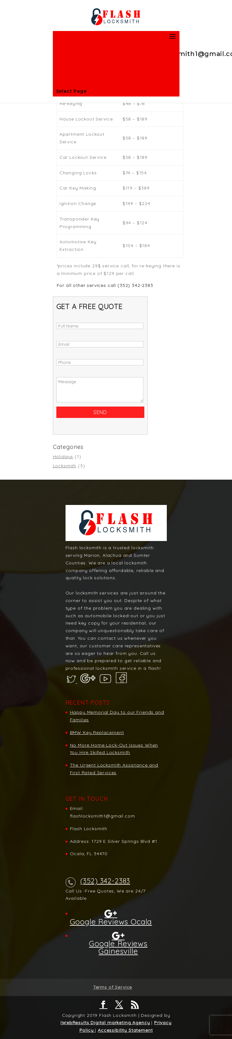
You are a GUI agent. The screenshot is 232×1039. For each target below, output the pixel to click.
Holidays (63, 456)
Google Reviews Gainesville (118, 947)
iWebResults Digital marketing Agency (105, 1022)
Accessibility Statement (125, 1030)
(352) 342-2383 (105, 880)
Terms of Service (112, 987)
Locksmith (65, 466)
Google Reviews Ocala (111, 921)
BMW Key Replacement (97, 732)
